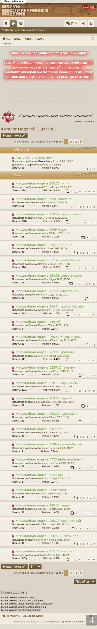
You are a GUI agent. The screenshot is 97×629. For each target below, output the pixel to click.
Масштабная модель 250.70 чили (42, 178)
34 (84, 217)
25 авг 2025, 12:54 (59, 412)
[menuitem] (72, 23)
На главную (20, 23)
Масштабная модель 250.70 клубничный (48, 378)
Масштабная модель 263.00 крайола (45, 347)
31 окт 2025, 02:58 (66, 335)
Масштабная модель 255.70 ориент (44, 240)
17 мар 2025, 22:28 (59, 474)
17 (89, 263)
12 (89, 309)
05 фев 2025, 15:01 (59, 504)
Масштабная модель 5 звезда (39, 470)
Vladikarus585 (46, 335)
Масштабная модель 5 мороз (39, 424)
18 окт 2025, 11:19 (63, 366)
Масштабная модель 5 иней (38, 317)
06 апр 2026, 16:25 (62, 182)
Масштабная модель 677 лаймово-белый (48, 255)
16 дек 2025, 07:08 (59, 274)
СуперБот (44, 156)
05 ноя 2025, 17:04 (58, 320)
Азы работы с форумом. (34, 153)
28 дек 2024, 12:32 (58, 550)
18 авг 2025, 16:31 (58, 428)
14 (84, 187)
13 (80, 187)
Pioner (41, 290)
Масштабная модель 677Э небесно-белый (49, 454)
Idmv (40, 198)
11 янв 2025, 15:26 (57, 519)
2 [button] (71, 137)
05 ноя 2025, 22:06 (63, 305)
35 (89, 217)
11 (84, 309)
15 (89, 187)
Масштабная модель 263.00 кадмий (44, 393)
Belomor (42, 259)
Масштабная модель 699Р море (41, 225)
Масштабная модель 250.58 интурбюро (47, 531)
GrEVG (42, 504)
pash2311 (43, 182)
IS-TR (41, 519)
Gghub (41, 428)
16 (94, 187)
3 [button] (76, 137)
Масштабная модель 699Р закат (41, 485)
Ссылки (7, 24)
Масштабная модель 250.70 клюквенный (48, 516)
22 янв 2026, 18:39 (56, 243)
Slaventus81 (45, 397)
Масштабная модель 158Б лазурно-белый (49, 439)
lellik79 (42, 550)
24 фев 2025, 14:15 (56, 489)
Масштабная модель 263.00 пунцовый (46, 409)
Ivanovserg (44, 305)
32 (80, 554)
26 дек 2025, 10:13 (60, 259)
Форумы (34, 24)
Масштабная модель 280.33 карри (43, 500)
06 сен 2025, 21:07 (62, 382)
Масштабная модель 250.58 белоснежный (49, 332)
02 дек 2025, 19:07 (58, 290)
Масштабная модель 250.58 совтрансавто (49, 271)
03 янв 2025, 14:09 (59, 535)
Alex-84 (42, 228)
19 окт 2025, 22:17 (59, 351)
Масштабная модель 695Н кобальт (43, 194)
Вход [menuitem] (84, 24)
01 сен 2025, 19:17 (64, 397)
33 (80, 217)
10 (94, 279)
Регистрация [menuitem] (92, 24)
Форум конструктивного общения (65, 617)
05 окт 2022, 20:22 (63, 156)
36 (94, 217)
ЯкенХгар (43, 382)
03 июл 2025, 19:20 (63, 458)
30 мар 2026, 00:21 (56, 198)
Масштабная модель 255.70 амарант (45, 546)
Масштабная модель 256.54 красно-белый (49, 301)
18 (94, 263)
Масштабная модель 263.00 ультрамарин (49, 286)
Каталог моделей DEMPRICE (29, 124)
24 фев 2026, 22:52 (56, 213)
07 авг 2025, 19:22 (63, 443)
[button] (81, 137)
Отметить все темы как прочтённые (25, 30)
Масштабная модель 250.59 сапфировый (48, 209)
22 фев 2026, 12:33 (59, 228)
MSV (40, 243)
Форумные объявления (49, 160)
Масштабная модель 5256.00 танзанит (46, 362)
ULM (40, 213)
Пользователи (41, 24)
